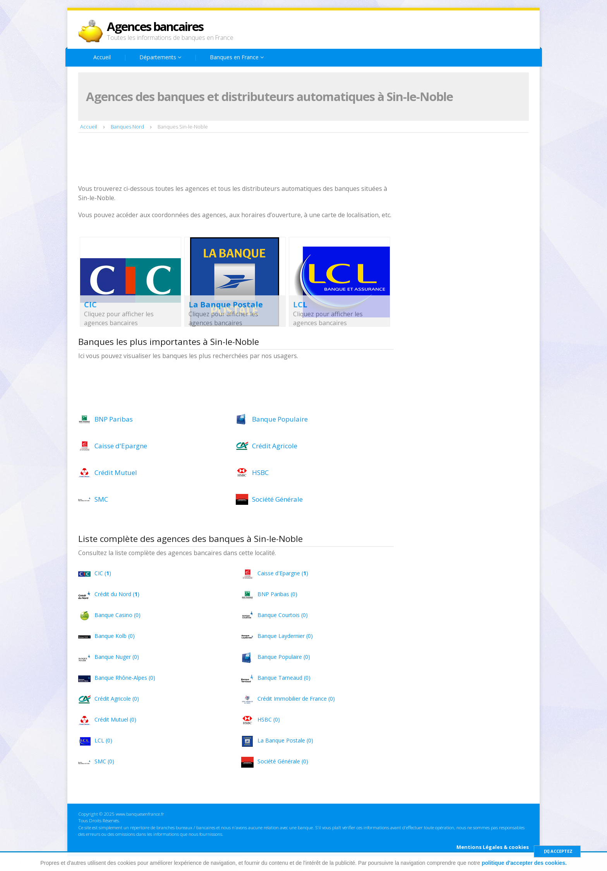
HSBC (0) (268, 719)
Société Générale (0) (282, 761)
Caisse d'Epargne (120, 445)
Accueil (102, 57)
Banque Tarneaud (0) (283, 677)
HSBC (260, 472)
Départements (160, 57)
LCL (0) (103, 740)
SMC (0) (104, 761)
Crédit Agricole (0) (116, 698)
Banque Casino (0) (117, 615)
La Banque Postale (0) (285, 740)
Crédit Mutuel (115, 472)
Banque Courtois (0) (282, 615)
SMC (101, 499)
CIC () (102, 573)
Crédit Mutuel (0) (115, 719)
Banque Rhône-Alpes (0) (124, 677)
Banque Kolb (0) (114, 636)
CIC (90, 304)
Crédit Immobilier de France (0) (296, 698)
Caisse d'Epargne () (282, 573)
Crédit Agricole (274, 445)
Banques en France (237, 57)
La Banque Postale (226, 304)
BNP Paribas (113, 419)
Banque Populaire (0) (283, 656)
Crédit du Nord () (116, 594)
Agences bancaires (155, 26)
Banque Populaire (280, 419)
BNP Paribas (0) (277, 594)
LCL (300, 304)
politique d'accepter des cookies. (524, 863)
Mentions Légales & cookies (492, 847)
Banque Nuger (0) (116, 656)
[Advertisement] (219, 159)
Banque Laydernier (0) (285, 636)
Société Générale (277, 499)
